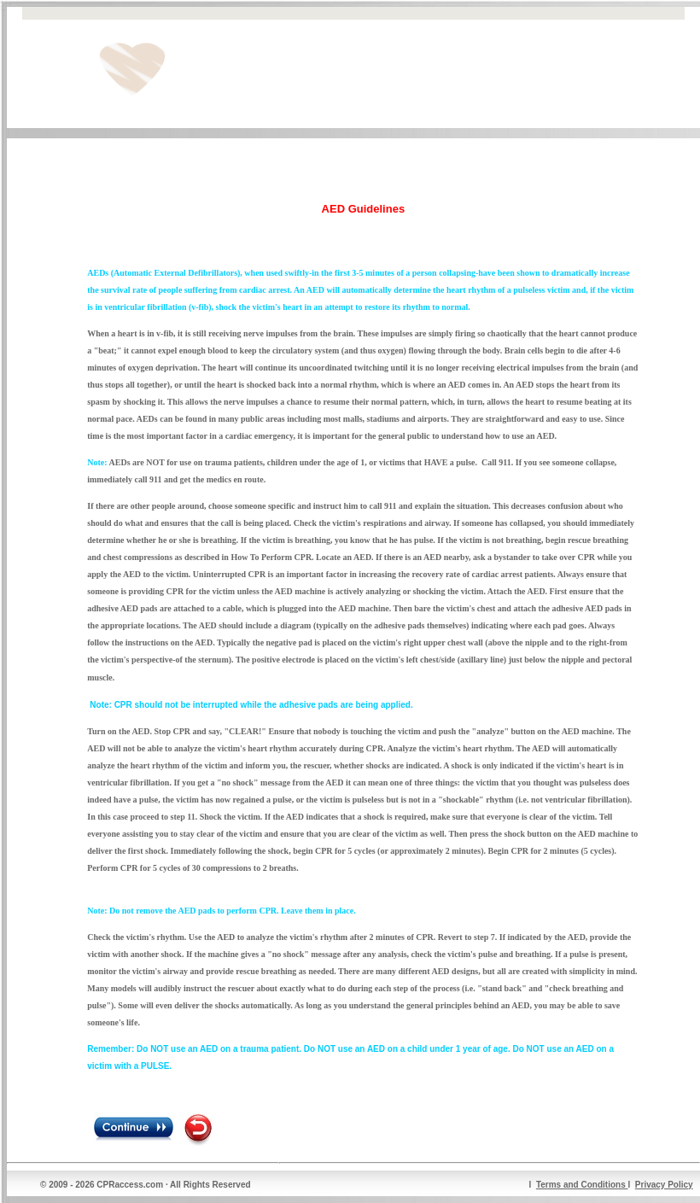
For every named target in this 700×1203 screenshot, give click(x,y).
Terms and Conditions (582, 1184)
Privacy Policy (664, 1184)
